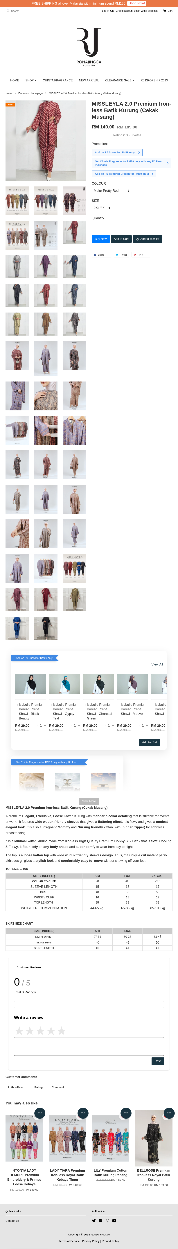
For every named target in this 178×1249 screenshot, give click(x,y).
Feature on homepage (30, 93)
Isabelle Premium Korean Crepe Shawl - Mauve (131, 709)
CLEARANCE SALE (119, 80)
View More (89, 801)
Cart (170, 10)
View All (157, 664)
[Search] (17, 11)
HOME (14, 80)
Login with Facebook (145, 10)
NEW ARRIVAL (89, 80)
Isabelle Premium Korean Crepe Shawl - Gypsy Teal (63, 711)
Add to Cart (149, 742)
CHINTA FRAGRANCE (58, 80)
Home (9, 93)
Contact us (12, 1220)
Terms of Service (69, 1241)
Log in (105, 10)
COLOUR (99, 183)
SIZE (95, 201)
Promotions (100, 144)
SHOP (31, 80)
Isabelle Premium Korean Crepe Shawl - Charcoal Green (97, 711)
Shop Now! (137, 3)
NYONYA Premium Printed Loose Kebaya (34, 1238)
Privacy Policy (91, 1241)
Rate (158, 1061)
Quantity (98, 218)
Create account (124, 10)
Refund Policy (110, 1241)
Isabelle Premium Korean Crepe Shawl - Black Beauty (29, 711)
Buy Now (101, 238)
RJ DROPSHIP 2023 (154, 80)
